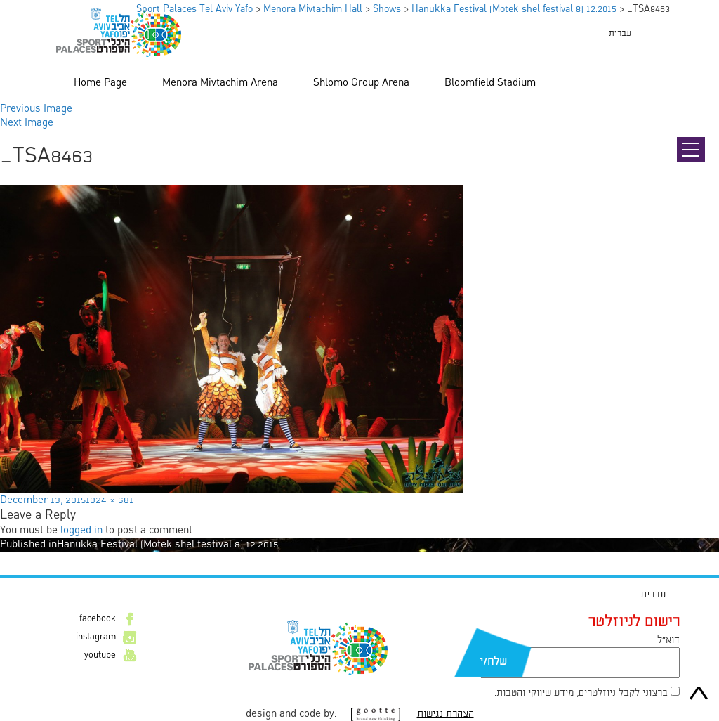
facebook (97, 619)
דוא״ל (668, 640)
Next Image (26, 123)
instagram (96, 637)
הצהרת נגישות (445, 714)
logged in (81, 530)
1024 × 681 (109, 500)
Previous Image (36, 109)
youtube (100, 655)
